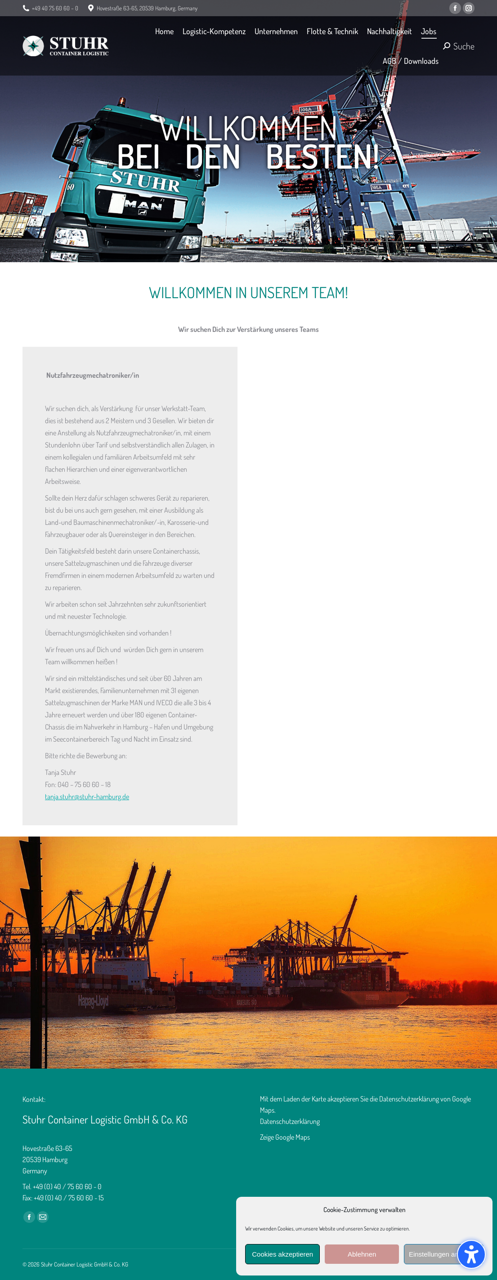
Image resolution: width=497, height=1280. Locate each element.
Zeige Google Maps (285, 1136)
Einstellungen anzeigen (444, 1254)
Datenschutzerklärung (290, 1121)
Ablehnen (362, 1254)
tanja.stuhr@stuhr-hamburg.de (87, 796)
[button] (471, 1254)
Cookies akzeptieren (282, 1254)
